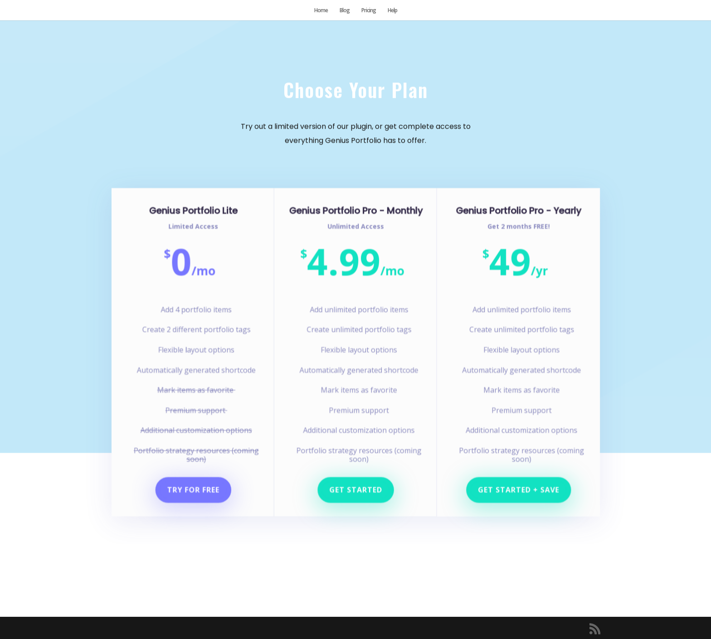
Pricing (368, 10)
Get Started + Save (514, 485)
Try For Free (197, 485)
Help (392, 10)
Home (321, 10)
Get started (356, 485)
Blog (345, 10)
